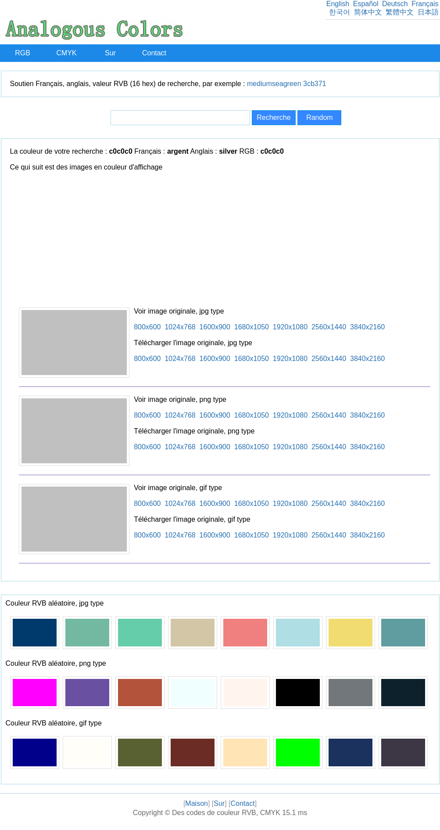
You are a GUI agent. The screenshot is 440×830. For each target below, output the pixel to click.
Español (366, 3)
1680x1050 (251, 327)
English (337, 3)
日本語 (428, 12)
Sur (110, 53)
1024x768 (180, 327)
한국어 (339, 12)
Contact (154, 53)
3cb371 (314, 83)
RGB (22, 53)
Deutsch (395, 3)
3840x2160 (367, 327)
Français (424, 3)
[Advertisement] (224, 241)
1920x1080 (290, 327)
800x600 (147, 327)
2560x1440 (328, 327)
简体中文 (368, 12)
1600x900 (215, 327)
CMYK (66, 53)
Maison (196, 803)
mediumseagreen (274, 83)
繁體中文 (400, 12)
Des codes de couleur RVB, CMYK (226, 812)
